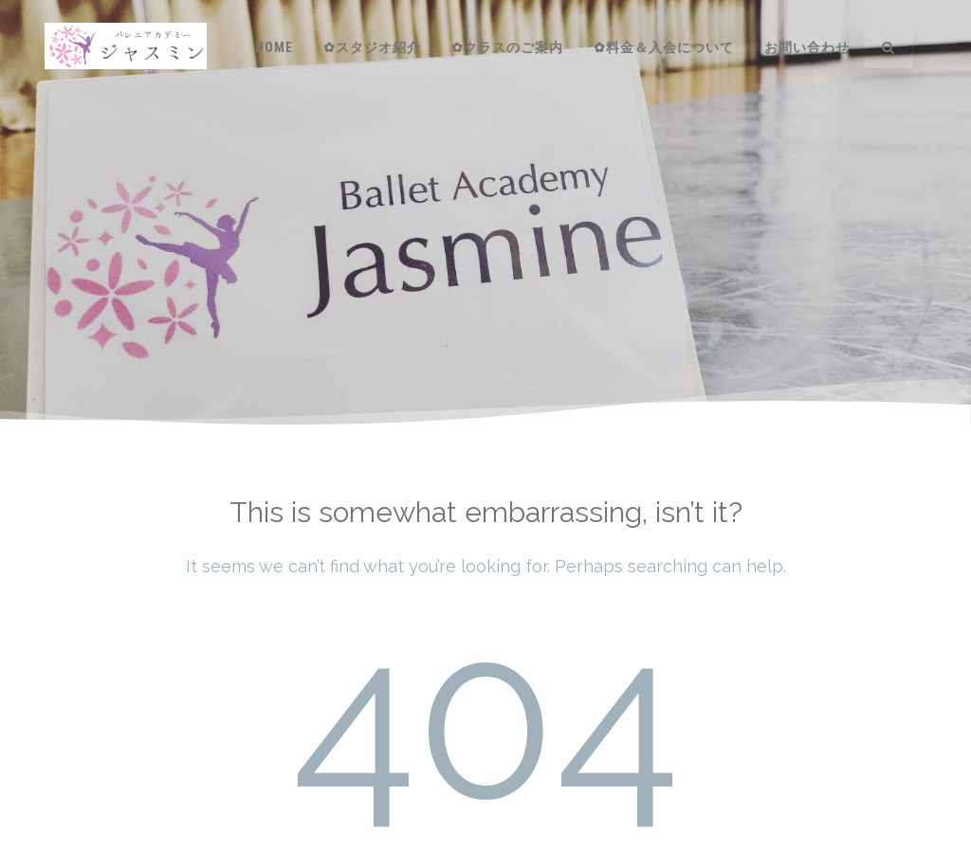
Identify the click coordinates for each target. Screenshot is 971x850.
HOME (274, 47)
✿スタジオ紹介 (372, 47)
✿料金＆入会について (664, 47)
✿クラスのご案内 (507, 47)
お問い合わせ (807, 47)
